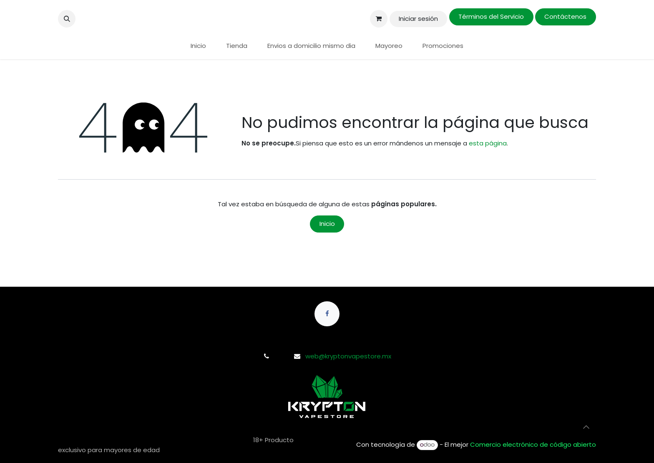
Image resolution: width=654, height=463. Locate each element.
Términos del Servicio (491, 16)
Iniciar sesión (418, 18)
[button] (66, 19)
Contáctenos (565, 16)
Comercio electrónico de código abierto (533, 444)
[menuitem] (198, 46)
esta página (488, 143)
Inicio (327, 223)
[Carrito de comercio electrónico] (378, 19)
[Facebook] (327, 313)
